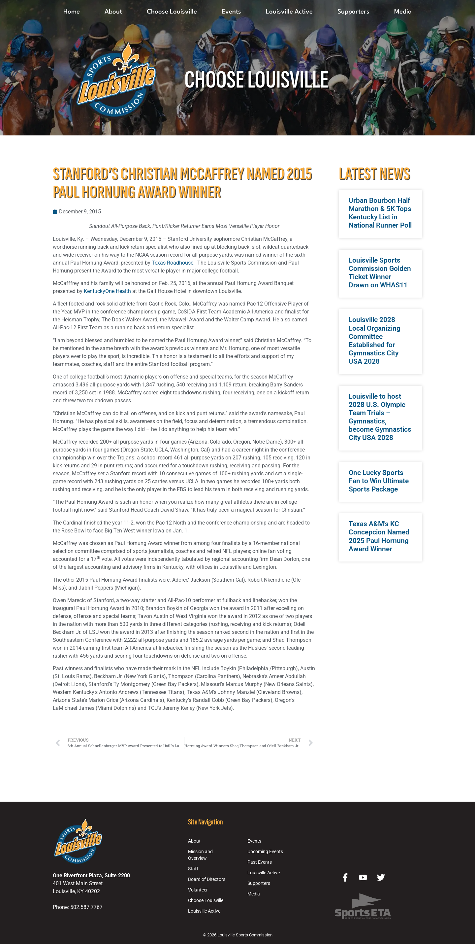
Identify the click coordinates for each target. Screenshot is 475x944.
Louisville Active (289, 12)
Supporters (353, 12)
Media (403, 12)
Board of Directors (206, 879)
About (113, 12)
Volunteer (198, 890)
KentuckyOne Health (107, 291)
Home (71, 12)
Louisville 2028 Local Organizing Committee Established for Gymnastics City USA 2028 (374, 340)
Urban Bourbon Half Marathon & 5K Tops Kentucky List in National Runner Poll (380, 213)
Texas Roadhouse (172, 263)
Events (231, 12)
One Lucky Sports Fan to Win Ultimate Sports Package (379, 481)
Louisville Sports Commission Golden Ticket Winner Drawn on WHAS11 (380, 272)
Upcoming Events (265, 851)
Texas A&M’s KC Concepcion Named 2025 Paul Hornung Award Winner (379, 536)
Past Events (259, 862)
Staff (193, 869)
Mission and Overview (200, 855)
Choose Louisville (172, 12)
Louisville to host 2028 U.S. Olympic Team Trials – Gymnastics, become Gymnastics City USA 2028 (380, 417)
